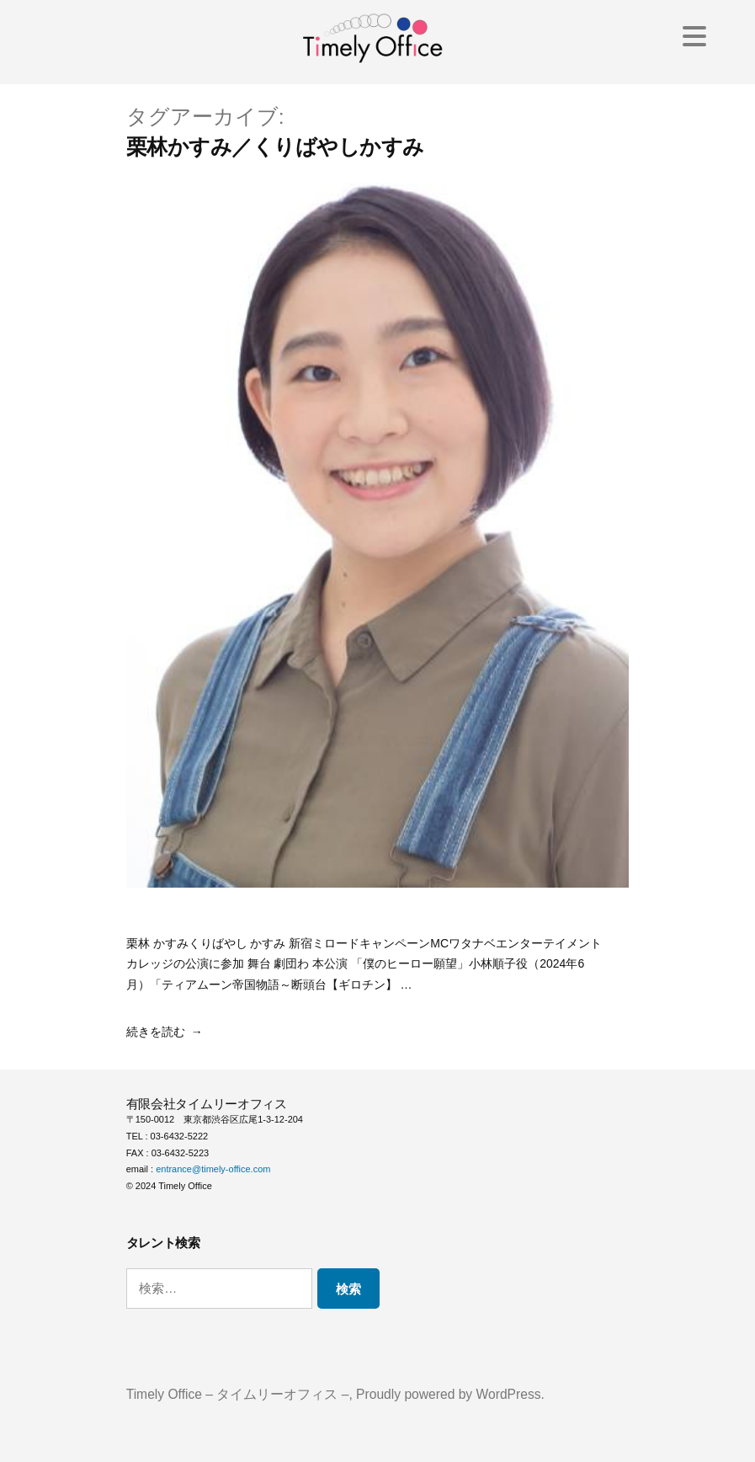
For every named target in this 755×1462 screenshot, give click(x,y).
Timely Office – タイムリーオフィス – (237, 1394)
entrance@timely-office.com (213, 1169)
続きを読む (155, 1031)
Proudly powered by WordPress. (450, 1394)
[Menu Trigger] (694, 36)
